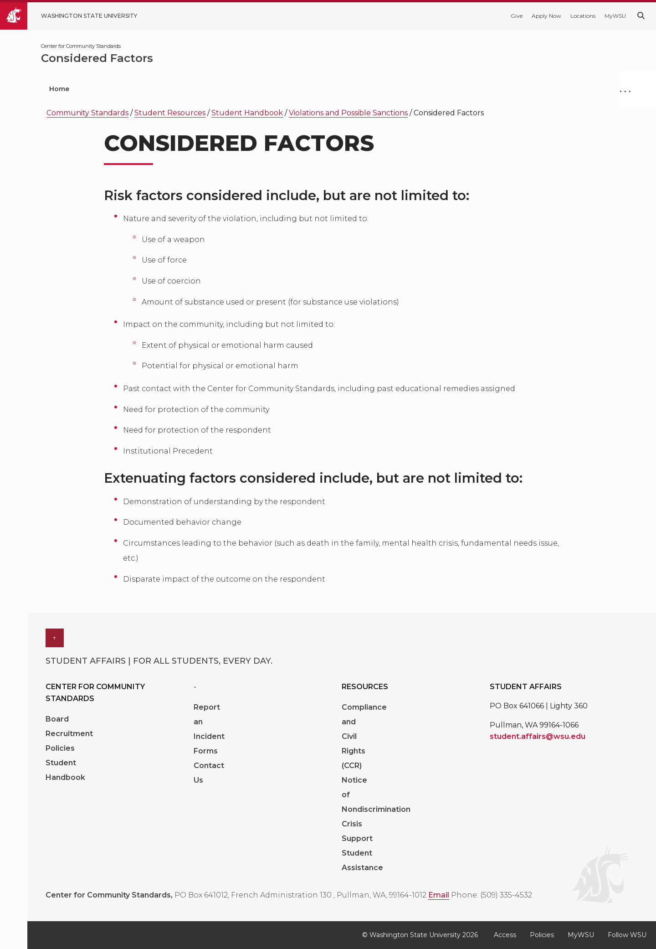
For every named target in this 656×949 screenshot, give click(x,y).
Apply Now (546, 15)
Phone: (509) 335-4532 (491, 895)
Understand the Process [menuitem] (201, 89)
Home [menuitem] (59, 89)
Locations (582, 15)
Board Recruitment (69, 726)
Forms (206, 751)
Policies (60, 748)
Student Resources (169, 112)
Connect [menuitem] (386, 89)
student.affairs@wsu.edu (537, 736)
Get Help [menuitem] (113, 89)
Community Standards (87, 112)
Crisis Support (357, 831)
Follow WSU (627, 935)
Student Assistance (362, 860)
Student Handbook (247, 112)
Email (438, 895)
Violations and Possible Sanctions (348, 112)
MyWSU (615, 15)
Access (505, 935)
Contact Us (209, 772)
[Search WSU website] (640, 16)
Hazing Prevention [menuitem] (307, 89)
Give (517, 15)
